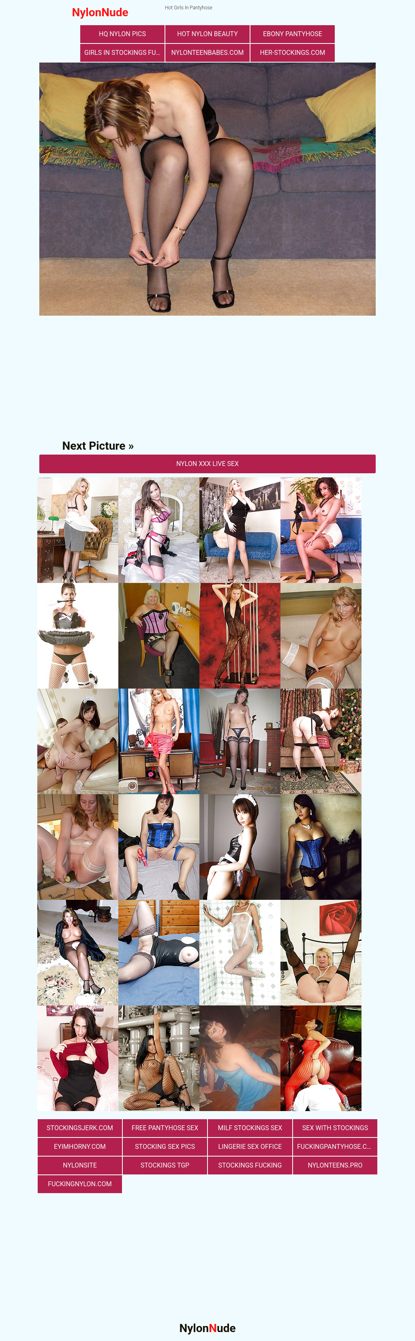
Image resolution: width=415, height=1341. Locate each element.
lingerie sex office (250, 1146)
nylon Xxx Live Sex (207, 464)
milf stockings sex (250, 1128)
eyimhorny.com (80, 1146)
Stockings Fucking (250, 1165)
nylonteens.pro (335, 1165)
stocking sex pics (165, 1146)
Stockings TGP (165, 1165)
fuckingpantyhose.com (337, 1146)
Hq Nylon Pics (122, 34)
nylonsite (80, 1165)
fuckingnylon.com (79, 1184)
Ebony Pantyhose (292, 34)
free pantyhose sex (165, 1128)
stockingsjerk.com (80, 1128)
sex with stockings (335, 1128)
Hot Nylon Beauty (207, 34)
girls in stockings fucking (124, 52)
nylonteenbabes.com (207, 52)
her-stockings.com (292, 52)
